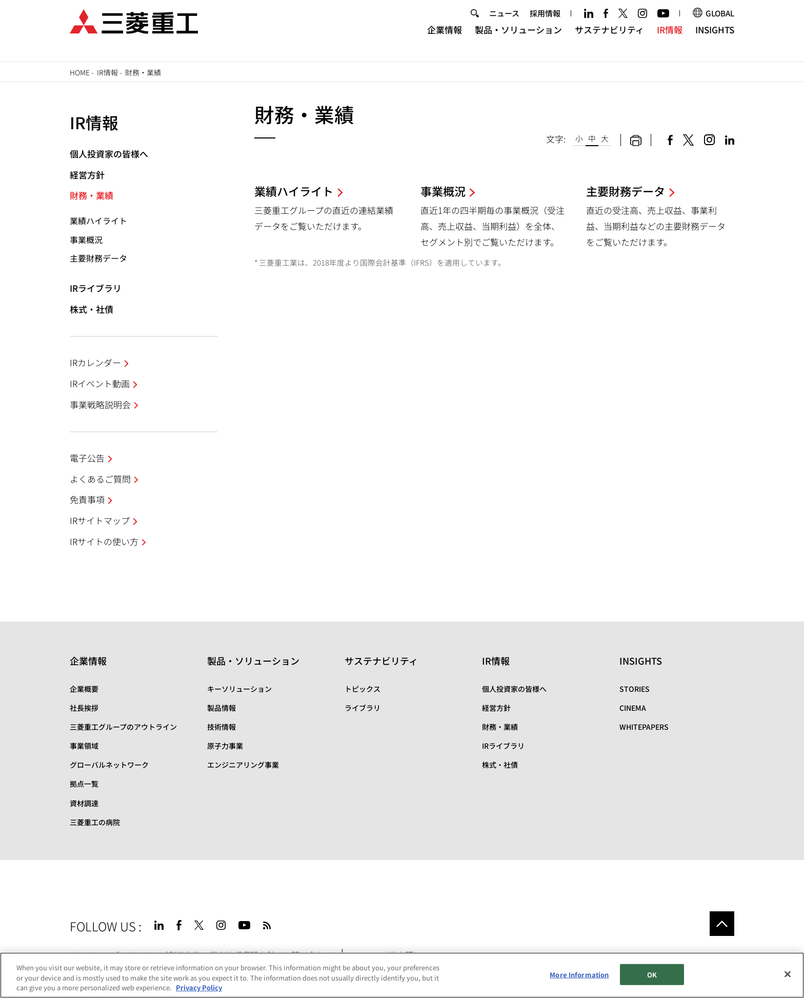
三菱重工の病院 (95, 822)
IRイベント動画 (100, 383)
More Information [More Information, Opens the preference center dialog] (579, 974)
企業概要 (84, 689)
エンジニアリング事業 (243, 765)
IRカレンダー (95, 362)
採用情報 (545, 22)
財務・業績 (91, 195)
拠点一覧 (84, 784)
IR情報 (669, 38)
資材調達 (84, 803)
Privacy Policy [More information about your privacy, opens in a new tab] (199, 988)
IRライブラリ (96, 288)
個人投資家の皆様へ (109, 153)
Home (80, 72)
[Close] (787, 974)
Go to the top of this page (722, 923)
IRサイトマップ (100, 520)
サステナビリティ (609, 38)
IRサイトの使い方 (104, 541)
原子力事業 (225, 746)
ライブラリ (362, 708)
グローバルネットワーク (109, 765)
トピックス (362, 689)
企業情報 (444, 38)
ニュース (504, 22)
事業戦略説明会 (100, 404)
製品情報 (221, 708)
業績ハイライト (98, 220)
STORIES (634, 689)
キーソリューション (239, 689)
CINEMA (632, 708)
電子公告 (87, 457)
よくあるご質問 (100, 478)
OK (652, 974)
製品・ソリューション (518, 38)
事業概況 (86, 239)
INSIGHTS (714, 38)
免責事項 (87, 499)
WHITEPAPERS (644, 727)
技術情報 (221, 727)
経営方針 (87, 174)
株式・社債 (91, 309)
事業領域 (84, 746)
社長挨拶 (84, 708)
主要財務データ (98, 258)
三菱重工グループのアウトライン (123, 727)
